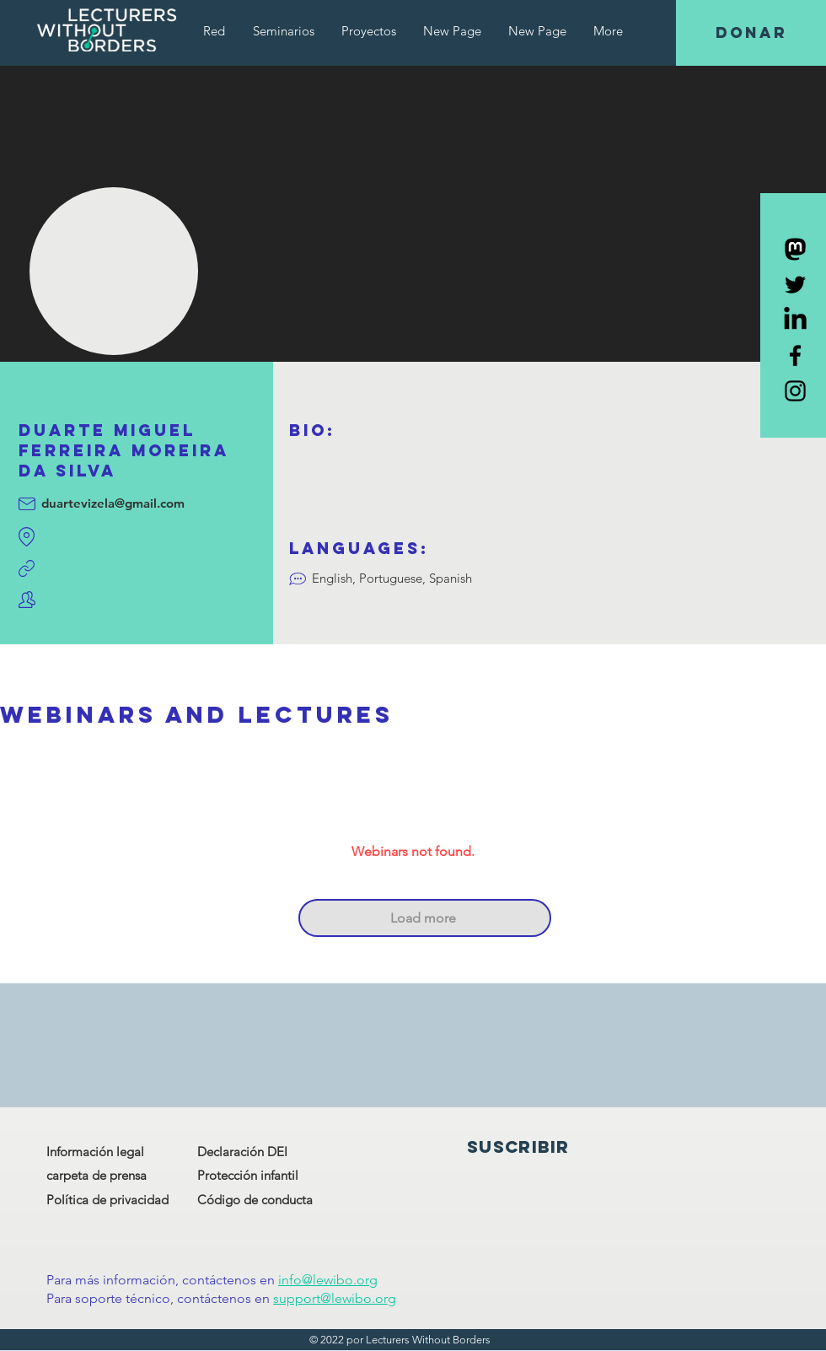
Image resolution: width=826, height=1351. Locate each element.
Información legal (95, 1152)
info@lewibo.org (328, 1280)
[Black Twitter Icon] (795, 285)
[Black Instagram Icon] (795, 391)
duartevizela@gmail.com (113, 503)
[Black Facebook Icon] (795, 355)
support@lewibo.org (334, 1298)
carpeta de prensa (96, 1175)
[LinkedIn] (795, 320)
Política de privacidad (107, 1200)
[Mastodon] (795, 249)
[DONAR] (751, 33)
